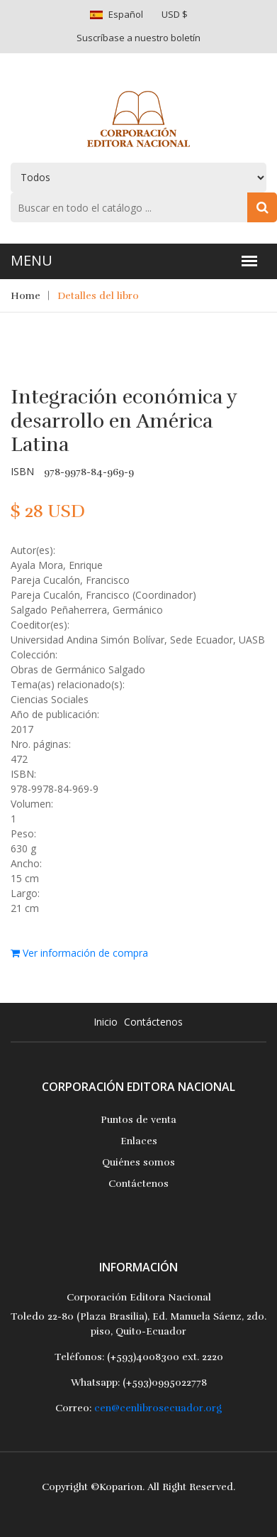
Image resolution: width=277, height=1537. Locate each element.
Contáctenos (153, 1021)
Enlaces (138, 1141)
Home (25, 296)
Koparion (120, 1487)
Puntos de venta (138, 1120)
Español (125, 14)
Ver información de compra (79, 953)
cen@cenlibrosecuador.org (158, 1408)
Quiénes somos (138, 1162)
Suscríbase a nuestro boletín (138, 37)
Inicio (106, 1021)
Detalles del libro (98, 296)
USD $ (175, 14)
